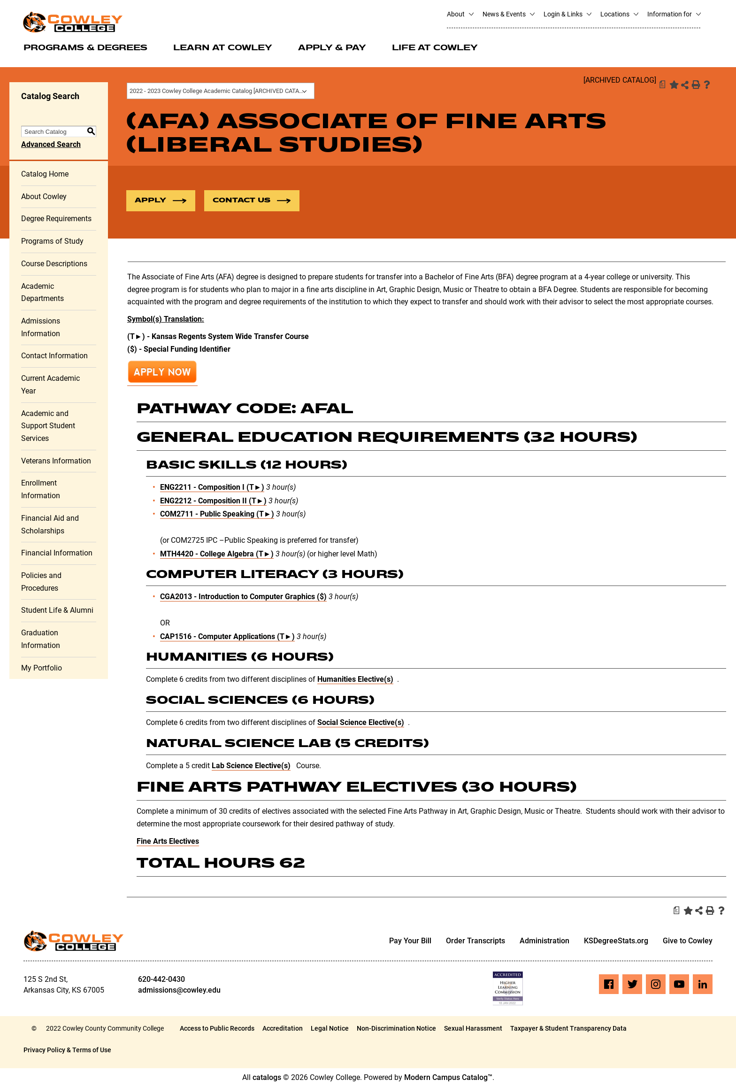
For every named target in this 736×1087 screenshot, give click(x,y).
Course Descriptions (54, 264)
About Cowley (44, 196)
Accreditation (282, 1029)
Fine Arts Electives (168, 841)
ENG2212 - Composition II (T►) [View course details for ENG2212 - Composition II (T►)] (213, 500)
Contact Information (54, 356)
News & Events (508, 14)
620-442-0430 (161, 979)
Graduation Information (40, 639)
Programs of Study (52, 241)
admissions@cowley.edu (179, 990)
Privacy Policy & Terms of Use (67, 1050)
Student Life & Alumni (57, 610)
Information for (673, 14)
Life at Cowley (435, 48)
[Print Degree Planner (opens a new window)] (662, 84)
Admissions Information (40, 328)
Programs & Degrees (85, 48)
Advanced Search (51, 144)
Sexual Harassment (473, 1029)
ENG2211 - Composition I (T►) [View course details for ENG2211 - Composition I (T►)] (212, 487)
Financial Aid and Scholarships (50, 525)
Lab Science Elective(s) (251, 765)
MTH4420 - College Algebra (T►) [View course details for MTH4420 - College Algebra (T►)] (217, 553)
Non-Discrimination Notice (396, 1029)
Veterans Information (56, 460)
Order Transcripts (475, 941)
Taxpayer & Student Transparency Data (568, 1029)
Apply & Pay (332, 48)
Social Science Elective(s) (360, 722)
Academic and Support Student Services (48, 426)
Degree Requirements (56, 219)
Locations (619, 14)
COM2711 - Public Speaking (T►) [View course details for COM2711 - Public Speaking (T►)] (217, 514)
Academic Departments (42, 292)
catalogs (267, 1077)
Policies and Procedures (41, 582)
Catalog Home (45, 174)
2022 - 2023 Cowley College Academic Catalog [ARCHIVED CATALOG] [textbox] (221, 90)
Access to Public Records (217, 1029)
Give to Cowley (688, 941)
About (460, 14)
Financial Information (56, 553)
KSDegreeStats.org (616, 941)
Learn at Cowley (222, 48)
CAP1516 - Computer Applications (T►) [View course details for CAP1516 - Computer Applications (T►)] (227, 636)
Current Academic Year (50, 385)
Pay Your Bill (410, 941)
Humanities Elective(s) (355, 679)
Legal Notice (330, 1029)
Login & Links (567, 14)
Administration (544, 941)
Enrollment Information (40, 490)
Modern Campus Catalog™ (448, 1077)
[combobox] (220, 91)
